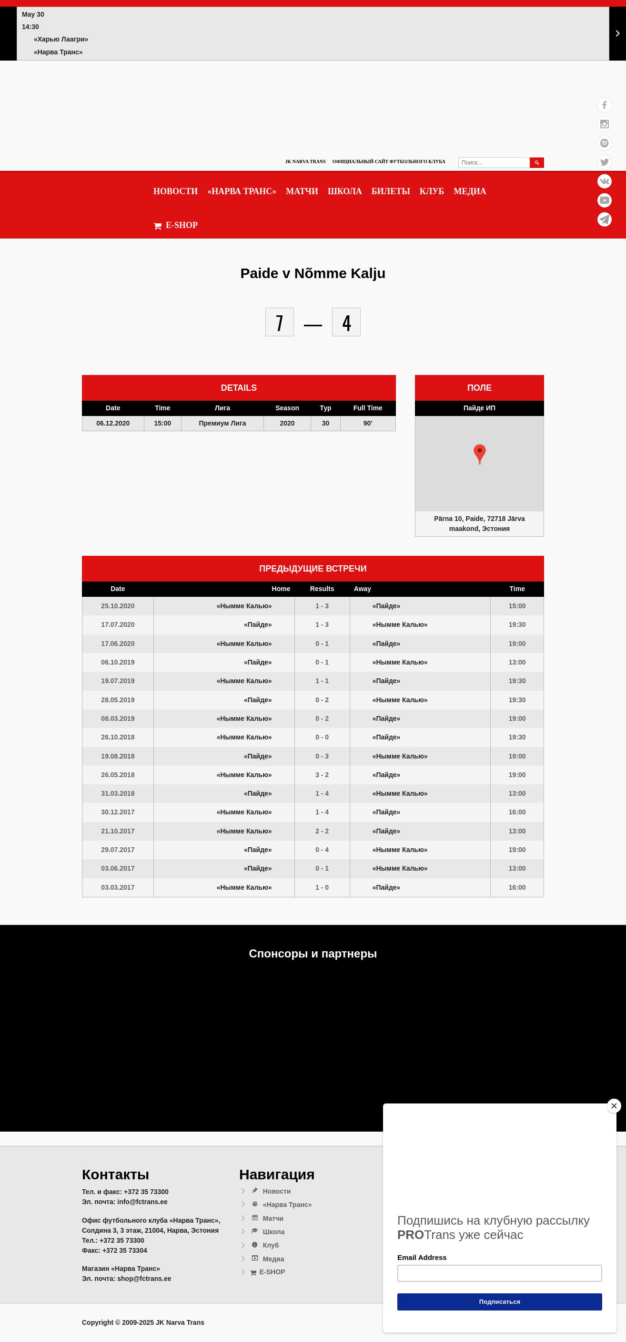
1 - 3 (322, 606)
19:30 (517, 624)
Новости (175, 191)
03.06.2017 (117, 868)
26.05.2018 (117, 775)
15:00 (517, 606)
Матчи (302, 191)
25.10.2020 (117, 606)
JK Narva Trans (305, 161)
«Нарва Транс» (241, 191)
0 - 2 (322, 700)
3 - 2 (322, 775)
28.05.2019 (117, 700)
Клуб (432, 191)
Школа (345, 191)
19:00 (517, 643)
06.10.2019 (117, 662)
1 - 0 (322, 887)
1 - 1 (322, 681)
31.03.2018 (117, 793)
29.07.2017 (117, 849)
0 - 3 (322, 756)
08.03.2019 (117, 718)
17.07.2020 (117, 624)
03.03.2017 (117, 887)
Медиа (470, 191)
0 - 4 (322, 849)
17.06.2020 (117, 643)
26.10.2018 (117, 737)
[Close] (614, 1106)
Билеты (391, 191)
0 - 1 (322, 643)
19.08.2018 (117, 756)
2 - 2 (322, 831)
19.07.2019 (117, 681)
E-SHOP (175, 225)
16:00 (517, 812)
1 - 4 (322, 793)
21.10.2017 (117, 831)
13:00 (517, 662)
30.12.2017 (117, 812)
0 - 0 (322, 737)
